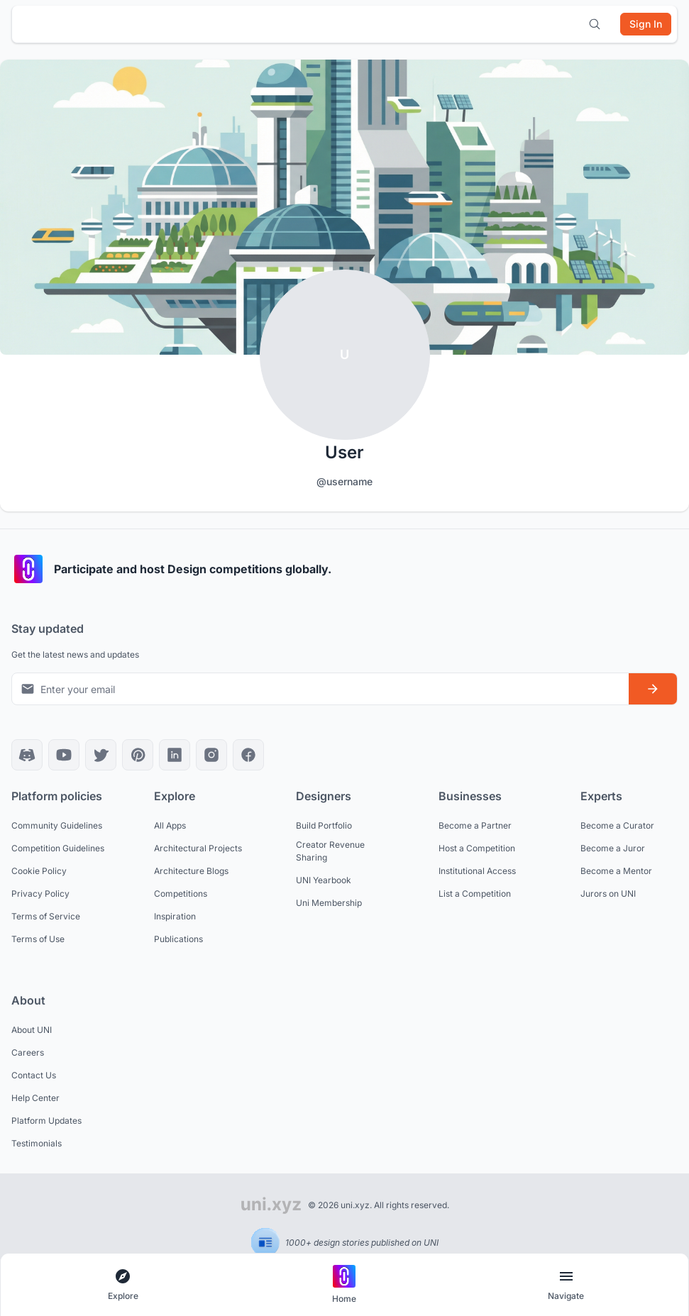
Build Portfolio (324, 825)
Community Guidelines (56, 825)
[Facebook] (248, 754)
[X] (100, 754)
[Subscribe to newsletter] (653, 688)
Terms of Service (45, 916)
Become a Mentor (616, 871)
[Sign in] (645, 24)
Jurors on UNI (608, 893)
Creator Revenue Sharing (330, 851)
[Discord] (27, 754)
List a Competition (475, 893)
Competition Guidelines (57, 848)
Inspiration (175, 916)
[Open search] (594, 24)
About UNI (31, 1029)
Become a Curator (617, 825)
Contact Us (33, 1075)
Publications (178, 939)
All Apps (170, 825)
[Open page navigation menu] (566, 1285)
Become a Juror (612, 848)
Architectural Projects (198, 848)
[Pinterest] (137, 754)
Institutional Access (477, 871)
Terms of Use (38, 939)
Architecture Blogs (191, 871)
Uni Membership (329, 902)
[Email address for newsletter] (320, 689)
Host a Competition (477, 848)
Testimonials (36, 1143)
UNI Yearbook (323, 880)
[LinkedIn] (174, 754)
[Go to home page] (344, 1285)
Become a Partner (475, 825)
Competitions (180, 893)
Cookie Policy (39, 871)
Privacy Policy (40, 893)
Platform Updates (46, 1120)
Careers (27, 1052)
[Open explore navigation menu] (123, 1285)
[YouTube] (63, 754)
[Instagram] (211, 754)
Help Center (35, 1098)
